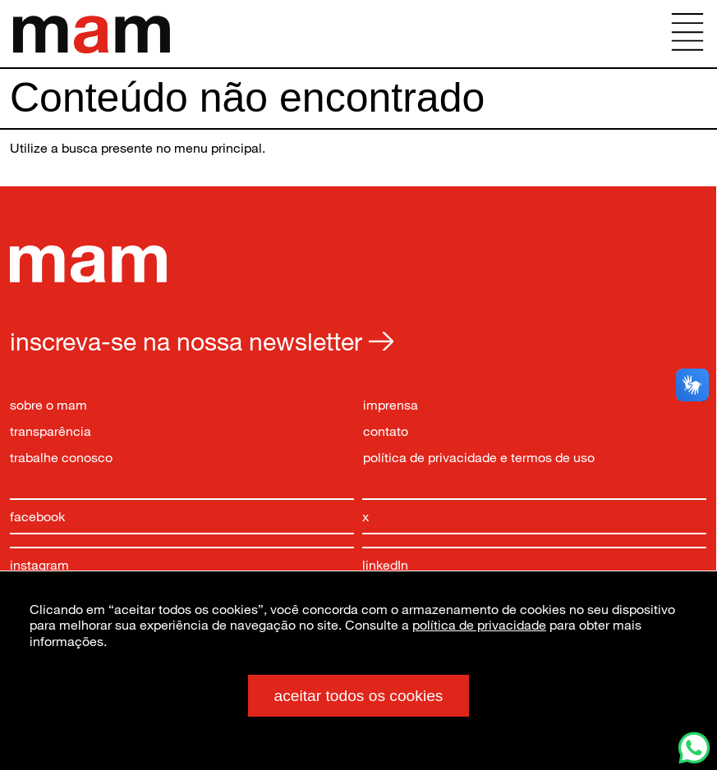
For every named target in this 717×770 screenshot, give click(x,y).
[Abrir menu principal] (687, 33)
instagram (39, 564)
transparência (50, 430)
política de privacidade (479, 624)
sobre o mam (48, 404)
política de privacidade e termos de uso (479, 457)
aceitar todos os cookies (359, 695)
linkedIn (385, 564)
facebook (37, 516)
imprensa (390, 404)
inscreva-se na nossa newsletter (201, 340)
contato (385, 430)
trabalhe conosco (61, 457)
